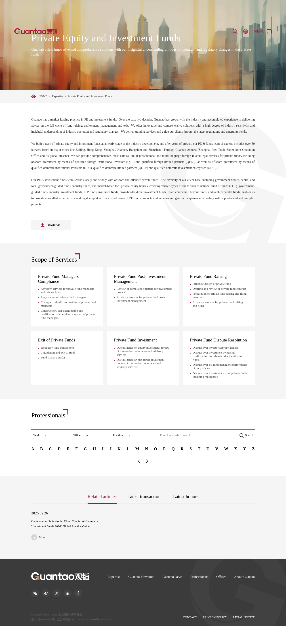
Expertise (57, 96)
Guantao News (172, 577)
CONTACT (190, 617)
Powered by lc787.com (99, 619)
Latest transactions (144, 496)
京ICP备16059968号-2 (44, 619)
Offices (221, 577)
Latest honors (186, 496)
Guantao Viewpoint (141, 577)
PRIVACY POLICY (215, 617)
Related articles (102, 496)
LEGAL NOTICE (244, 617)
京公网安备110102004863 (72, 619)
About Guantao (244, 577)
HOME (43, 96)
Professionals (199, 577)
